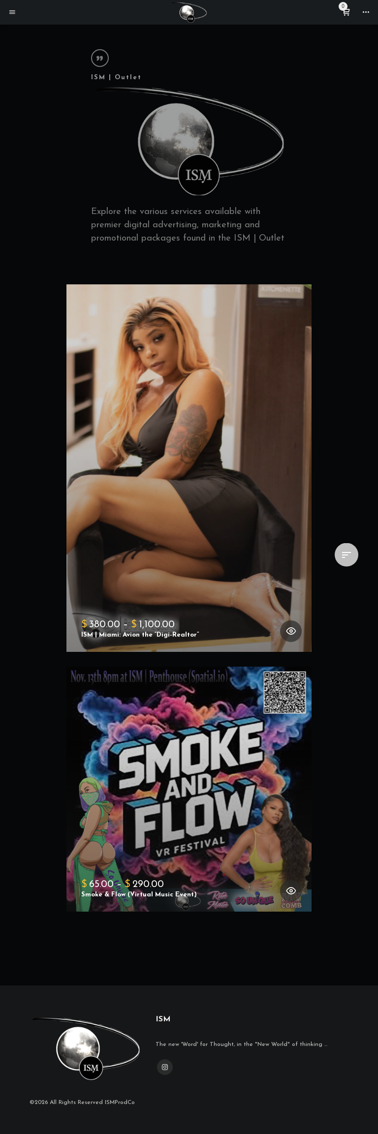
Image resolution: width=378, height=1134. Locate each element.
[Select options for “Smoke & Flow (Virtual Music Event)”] (291, 891)
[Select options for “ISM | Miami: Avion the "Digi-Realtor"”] (291, 631)
